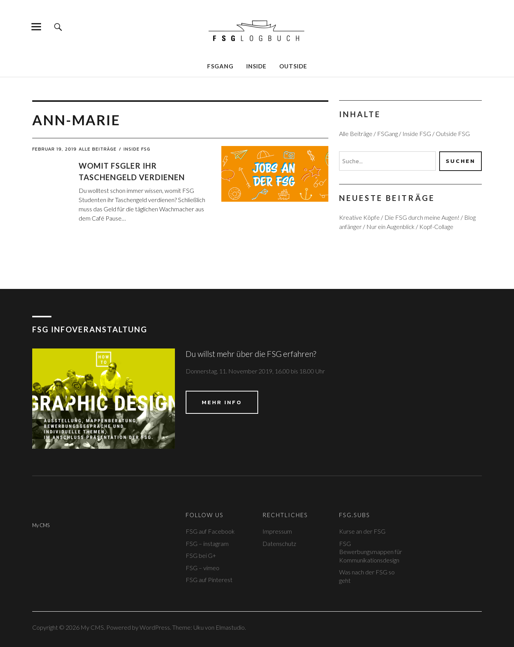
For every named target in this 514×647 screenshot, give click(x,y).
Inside (256, 66)
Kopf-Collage (436, 226)
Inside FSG (137, 149)
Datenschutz (279, 543)
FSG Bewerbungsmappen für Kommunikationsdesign (370, 552)
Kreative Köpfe (359, 217)
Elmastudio (230, 627)
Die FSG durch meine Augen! (422, 217)
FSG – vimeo (202, 567)
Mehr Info (222, 402)
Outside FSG (453, 133)
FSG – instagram (207, 543)
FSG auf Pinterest (209, 579)
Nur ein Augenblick (390, 226)
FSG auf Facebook (210, 531)
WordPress (155, 627)
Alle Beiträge (98, 149)
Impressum (277, 531)
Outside (293, 66)
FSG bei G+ (201, 555)
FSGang (220, 66)
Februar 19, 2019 (54, 149)
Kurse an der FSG (362, 531)
